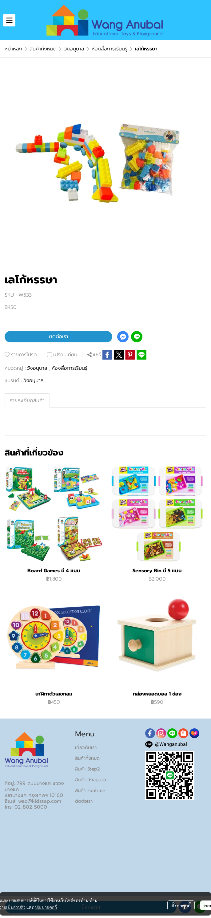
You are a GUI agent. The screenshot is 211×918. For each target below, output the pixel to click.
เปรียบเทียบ (65, 354)
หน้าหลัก (13, 49)
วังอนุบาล (74, 49)
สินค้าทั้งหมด (43, 49)
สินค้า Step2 (87, 769)
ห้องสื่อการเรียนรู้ (109, 49)
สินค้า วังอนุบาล (90, 779)
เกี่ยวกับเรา (86, 747)
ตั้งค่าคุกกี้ (181, 905)
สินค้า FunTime (90, 790)
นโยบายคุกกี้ (46, 907)
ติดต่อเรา (58, 336)
